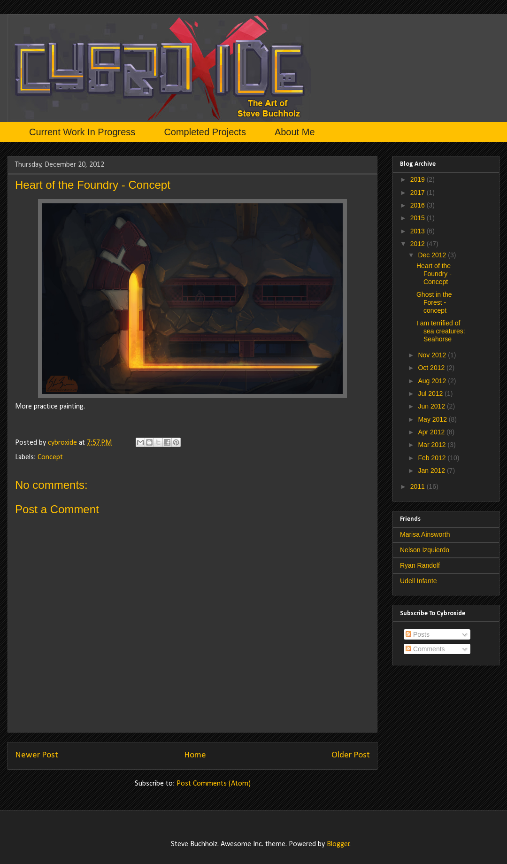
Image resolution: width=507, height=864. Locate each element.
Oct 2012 (432, 367)
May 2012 (433, 419)
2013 (418, 231)
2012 (418, 243)
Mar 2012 (432, 444)
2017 (418, 192)
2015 (418, 218)
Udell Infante (418, 581)
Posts (418, 634)
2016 (418, 205)
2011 (418, 486)
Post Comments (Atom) (214, 783)
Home (195, 755)
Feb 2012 (432, 458)
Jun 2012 (432, 406)
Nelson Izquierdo (424, 550)
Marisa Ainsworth (425, 534)
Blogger (338, 844)
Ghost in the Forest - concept (434, 302)
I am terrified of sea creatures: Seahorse (440, 331)
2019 (418, 179)
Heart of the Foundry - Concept (434, 273)
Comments (425, 649)
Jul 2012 (431, 393)
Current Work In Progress (82, 132)
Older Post (350, 755)
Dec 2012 (433, 255)
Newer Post (36, 755)
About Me (295, 132)
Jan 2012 (432, 470)
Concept (50, 457)
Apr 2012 (432, 432)
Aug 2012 (433, 381)
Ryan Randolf (420, 565)
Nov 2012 (433, 355)
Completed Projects (205, 132)
